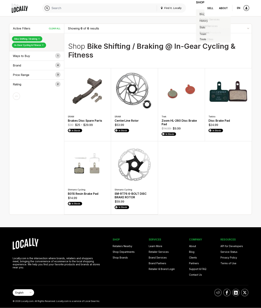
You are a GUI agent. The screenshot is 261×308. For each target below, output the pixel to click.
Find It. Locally (166, 7)
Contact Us (195, 274)
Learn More (155, 246)
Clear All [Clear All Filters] (55, 28)
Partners (194, 263)
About (223, 8)
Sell (210, 8)
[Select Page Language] (23, 292)
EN (238, 7)
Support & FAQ (197, 268)
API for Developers (231, 246)
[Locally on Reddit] (218, 292)
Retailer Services (159, 251)
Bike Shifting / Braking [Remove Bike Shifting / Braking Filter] (27, 39)
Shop (198, 8)
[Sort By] (230, 28)
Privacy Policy (228, 257)
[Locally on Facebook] (226, 292)
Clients (193, 257)
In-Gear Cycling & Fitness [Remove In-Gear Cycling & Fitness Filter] (29, 45)
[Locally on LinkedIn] (235, 292)
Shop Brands (120, 257)
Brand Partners (157, 263)
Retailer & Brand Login (162, 268)
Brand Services (158, 257)
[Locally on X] (244, 292)
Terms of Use (228, 263)
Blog (191, 251)
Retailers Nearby (122, 246)
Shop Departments (124, 251)
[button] (36, 56)
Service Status (228, 251)
